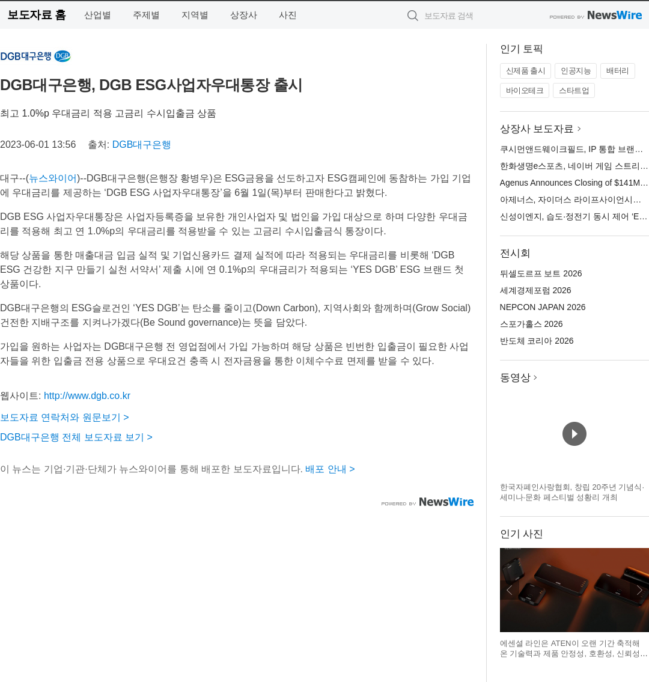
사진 (288, 15)
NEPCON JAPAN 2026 (543, 307)
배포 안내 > (330, 469)
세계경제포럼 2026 (535, 290)
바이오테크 (525, 90)
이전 (509, 590)
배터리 (617, 70)
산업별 (97, 15)
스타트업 (574, 90)
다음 (639, 590)
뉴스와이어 (53, 178)
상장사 (243, 15)
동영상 (515, 377)
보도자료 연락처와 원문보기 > (64, 417)
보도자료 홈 (36, 14)
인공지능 (576, 70)
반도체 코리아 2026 (537, 341)
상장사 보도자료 (537, 129)
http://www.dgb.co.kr (87, 396)
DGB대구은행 (142, 144)
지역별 (195, 15)
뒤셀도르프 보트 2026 (541, 273)
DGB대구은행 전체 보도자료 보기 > (76, 437)
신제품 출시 (526, 70)
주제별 (146, 15)
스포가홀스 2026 (531, 324)
